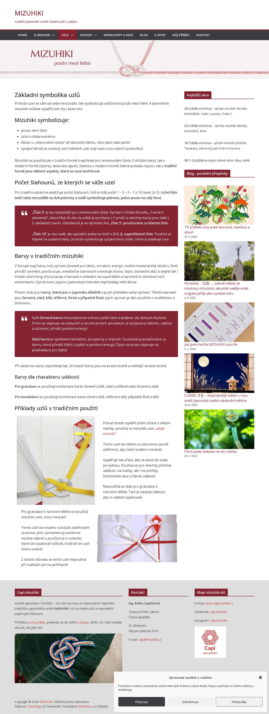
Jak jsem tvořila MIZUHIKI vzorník (210, 344)
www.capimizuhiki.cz (219, 603)
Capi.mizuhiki (218, 612)
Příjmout (141, 702)
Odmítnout (190, 702)
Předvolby (239, 702)
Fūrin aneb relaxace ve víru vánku (210, 451)
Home (22, 35)
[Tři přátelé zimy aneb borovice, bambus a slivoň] (219, 205)
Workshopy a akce (118, 35)
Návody (86, 35)
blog (144, 35)
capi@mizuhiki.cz (149, 640)
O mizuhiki (42, 35)
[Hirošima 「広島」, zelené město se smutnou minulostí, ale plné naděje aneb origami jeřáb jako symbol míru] (219, 261)
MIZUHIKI (29, 13)
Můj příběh (180, 35)
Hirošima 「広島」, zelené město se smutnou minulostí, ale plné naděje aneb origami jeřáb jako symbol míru (216, 288)
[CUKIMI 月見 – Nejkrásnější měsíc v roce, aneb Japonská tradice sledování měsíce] (219, 373)
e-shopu (83, 622)
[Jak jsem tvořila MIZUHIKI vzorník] (219, 322)
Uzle (65, 35)
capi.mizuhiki (218, 620)
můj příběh (37, 622)
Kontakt (203, 35)
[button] (260, 677)
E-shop (160, 35)
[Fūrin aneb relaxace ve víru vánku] (219, 429)
